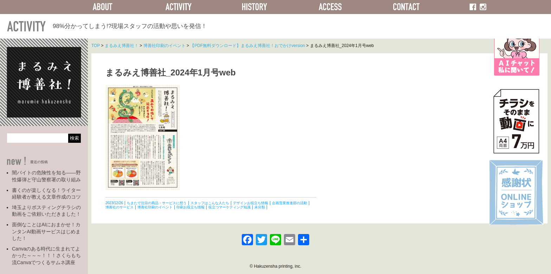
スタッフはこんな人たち (209, 203)
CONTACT (406, 7)
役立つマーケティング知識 (229, 207)
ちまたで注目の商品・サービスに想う (157, 203)
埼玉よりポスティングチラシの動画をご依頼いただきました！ (46, 211)
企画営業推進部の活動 (289, 203)
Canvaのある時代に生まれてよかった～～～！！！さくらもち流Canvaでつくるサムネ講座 (46, 255)
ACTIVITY (178, 7)
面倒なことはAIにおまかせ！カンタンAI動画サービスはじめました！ (46, 231)
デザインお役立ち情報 (250, 203)
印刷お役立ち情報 (190, 207)
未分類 (259, 207)
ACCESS (330, 7)
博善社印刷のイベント (155, 207)
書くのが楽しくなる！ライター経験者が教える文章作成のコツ (46, 193)
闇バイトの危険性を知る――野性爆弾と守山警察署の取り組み (46, 176)
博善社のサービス (119, 207)
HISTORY (254, 7)
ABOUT (103, 7)
